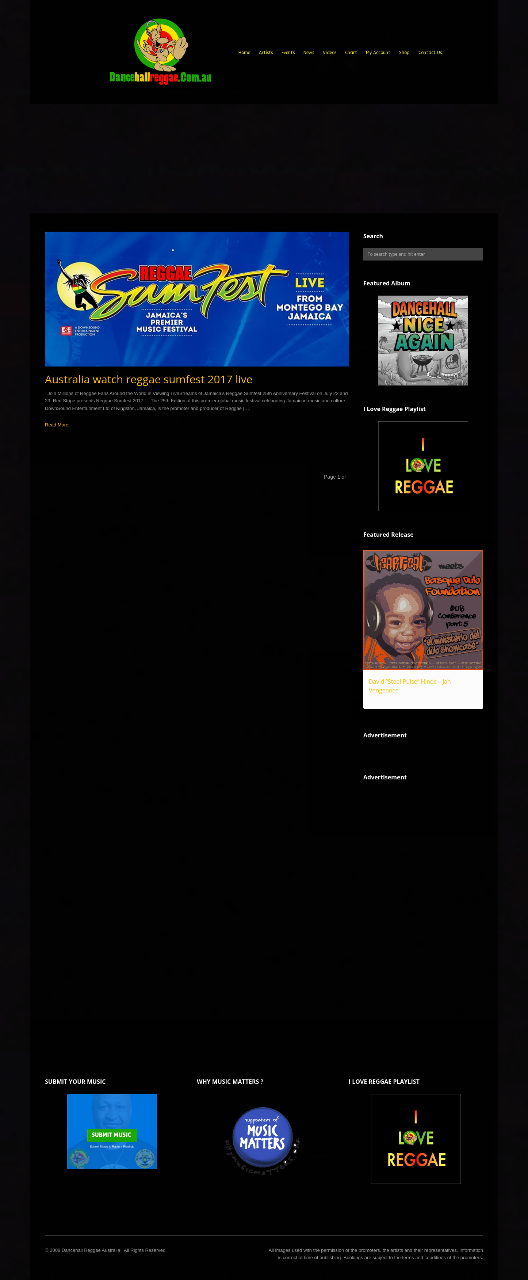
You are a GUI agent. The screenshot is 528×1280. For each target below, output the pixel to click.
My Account (378, 52)
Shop (404, 52)
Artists (266, 52)
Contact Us (430, 52)
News (308, 52)
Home (244, 52)
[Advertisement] (264, 158)
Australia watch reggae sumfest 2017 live (149, 379)
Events (288, 52)
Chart (351, 52)
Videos (329, 52)
